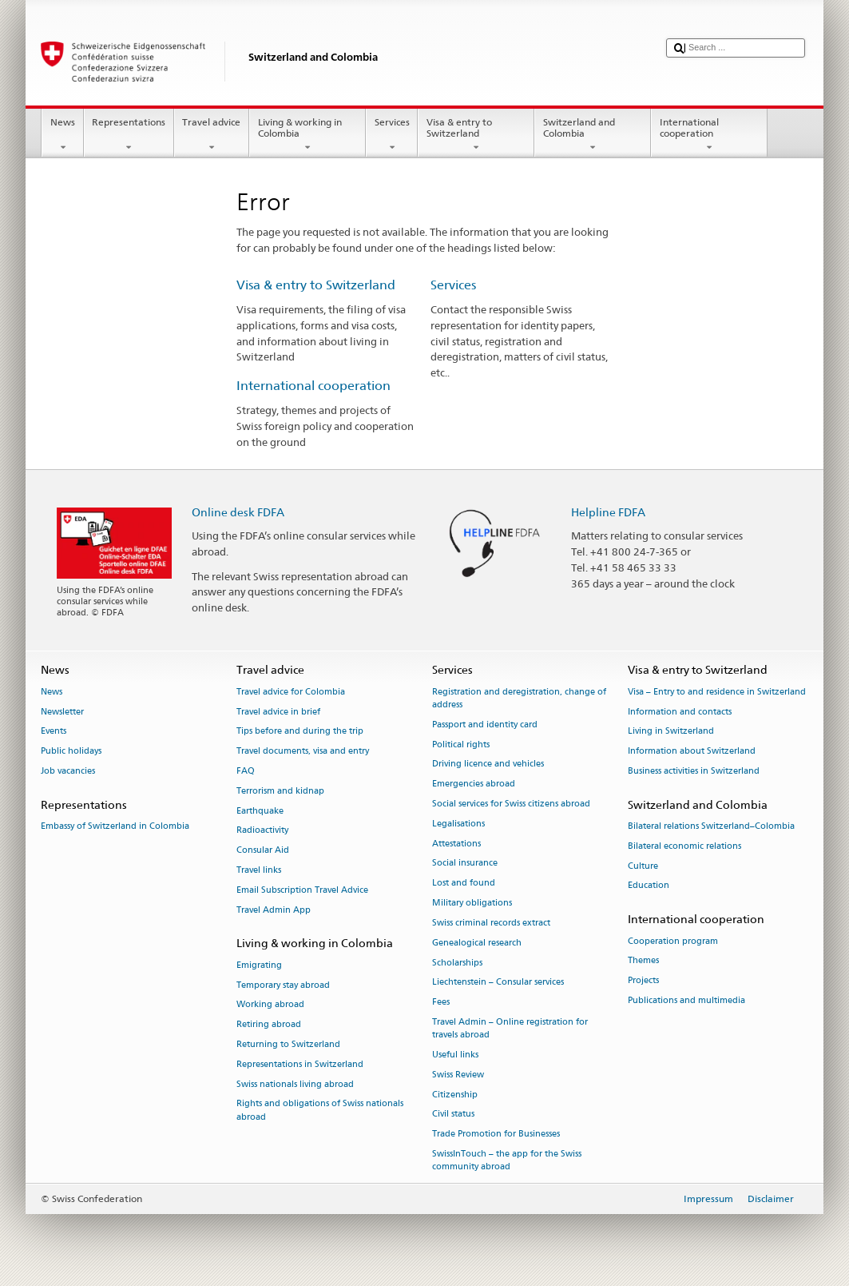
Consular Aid (262, 851)
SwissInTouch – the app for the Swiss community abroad (506, 1160)
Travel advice (211, 135)
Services (392, 135)
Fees (441, 1002)
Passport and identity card (485, 724)
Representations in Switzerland (299, 1064)
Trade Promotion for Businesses (496, 1134)
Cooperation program (673, 941)
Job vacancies (68, 771)
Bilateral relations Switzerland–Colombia (711, 826)
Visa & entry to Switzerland (476, 135)
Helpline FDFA (608, 512)
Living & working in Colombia (307, 135)
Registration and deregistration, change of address (519, 698)
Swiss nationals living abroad (295, 1084)
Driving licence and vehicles (488, 764)
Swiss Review (458, 1074)
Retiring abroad (268, 1025)
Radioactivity (262, 831)
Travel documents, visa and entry (302, 752)
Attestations (456, 843)
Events (53, 732)
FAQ (245, 771)
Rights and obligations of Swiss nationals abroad (319, 1110)
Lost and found (463, 883)
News (62, 135)
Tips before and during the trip (299, 732)
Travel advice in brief (278, 712)
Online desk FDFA (238, 512)
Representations (129, 135)
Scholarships (457, 963)
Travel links (258, 870)
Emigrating (259, 965)
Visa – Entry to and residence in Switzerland (717, 692)
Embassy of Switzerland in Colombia (115, 826)
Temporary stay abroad (283, 985)
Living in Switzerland (671, 732)
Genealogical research (477, 943)
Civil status (453, 1114)
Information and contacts (680, 712)
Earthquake (260, 811)
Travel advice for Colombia (290, 692)
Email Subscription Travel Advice (302, 890)
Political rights (461, 744)
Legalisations (458, 823)
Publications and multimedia (686, 1000)
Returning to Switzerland (288, 1044)
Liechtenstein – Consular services (498, 982)
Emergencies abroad (473, 784)
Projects (643, 981)
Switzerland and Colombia (592, 135)
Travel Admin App (273, 910)
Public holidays (71, 752)
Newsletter (62, 712)
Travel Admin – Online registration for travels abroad (510, 1028)
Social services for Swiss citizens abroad (511, 803)
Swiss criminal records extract (491, 923)
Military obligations (472, 903)
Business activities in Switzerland (694, 771)
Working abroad (270, 1005)
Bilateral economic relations (684, 846)
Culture (643, 866)
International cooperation (709, 135)
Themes (643, 961)
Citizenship (455, 1094)
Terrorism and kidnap (280, 791)
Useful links (455, 1054)
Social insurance (465, 863)
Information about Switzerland (692, 752)
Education (648, 886)
